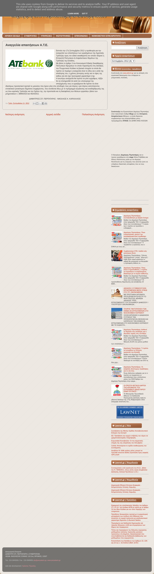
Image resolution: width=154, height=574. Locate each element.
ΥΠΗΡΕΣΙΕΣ (46, 36)
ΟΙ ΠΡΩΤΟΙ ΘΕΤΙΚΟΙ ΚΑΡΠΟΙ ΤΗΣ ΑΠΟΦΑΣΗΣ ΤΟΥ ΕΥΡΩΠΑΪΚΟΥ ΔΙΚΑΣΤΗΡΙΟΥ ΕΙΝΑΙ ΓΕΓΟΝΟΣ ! (135, 388)
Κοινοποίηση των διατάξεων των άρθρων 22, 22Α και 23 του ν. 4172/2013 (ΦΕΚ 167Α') (129, 542)
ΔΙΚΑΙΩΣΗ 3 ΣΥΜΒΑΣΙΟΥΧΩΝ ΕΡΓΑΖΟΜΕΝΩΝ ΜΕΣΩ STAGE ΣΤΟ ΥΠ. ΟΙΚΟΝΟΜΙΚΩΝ (135, 290)
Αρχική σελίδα (53, 114)
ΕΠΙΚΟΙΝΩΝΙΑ (81, 36)
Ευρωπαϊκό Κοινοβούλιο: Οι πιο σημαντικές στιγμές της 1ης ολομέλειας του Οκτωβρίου (127, 442)
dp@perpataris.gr (40, 560)
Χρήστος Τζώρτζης (29, 566)
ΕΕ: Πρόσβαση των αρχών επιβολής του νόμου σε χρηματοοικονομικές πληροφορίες (129, 437)
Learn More (73, 14)
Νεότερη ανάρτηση (14, 114)
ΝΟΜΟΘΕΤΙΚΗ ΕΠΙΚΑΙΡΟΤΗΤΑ (106, 36)
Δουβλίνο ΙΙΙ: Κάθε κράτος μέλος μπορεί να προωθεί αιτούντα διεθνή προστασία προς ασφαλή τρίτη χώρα (129, 452)
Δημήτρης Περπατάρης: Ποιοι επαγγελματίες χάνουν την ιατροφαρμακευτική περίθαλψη (135, 234)
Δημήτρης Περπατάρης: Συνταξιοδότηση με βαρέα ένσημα (136, 217)
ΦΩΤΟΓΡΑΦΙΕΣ (63, 36)
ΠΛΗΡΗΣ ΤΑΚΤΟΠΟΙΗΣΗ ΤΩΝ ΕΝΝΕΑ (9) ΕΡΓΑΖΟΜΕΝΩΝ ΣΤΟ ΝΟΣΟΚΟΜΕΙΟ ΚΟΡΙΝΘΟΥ (136, 311)
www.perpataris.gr (54, 560)
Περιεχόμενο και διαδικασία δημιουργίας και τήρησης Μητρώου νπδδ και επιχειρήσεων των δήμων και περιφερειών (128, 525)
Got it (85, 14)
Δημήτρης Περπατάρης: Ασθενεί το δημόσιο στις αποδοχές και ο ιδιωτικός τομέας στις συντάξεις (135, 331)
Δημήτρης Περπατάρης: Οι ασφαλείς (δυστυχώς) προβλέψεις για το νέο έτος (136, 369)
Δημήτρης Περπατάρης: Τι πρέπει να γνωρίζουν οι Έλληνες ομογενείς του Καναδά (136, 350)
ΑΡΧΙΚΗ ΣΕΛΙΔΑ (12, 36)
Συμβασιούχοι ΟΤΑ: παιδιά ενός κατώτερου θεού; (135, 252)
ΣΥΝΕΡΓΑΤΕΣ (30, 36)
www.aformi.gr (128, 73)
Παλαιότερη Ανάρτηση (93, 114)
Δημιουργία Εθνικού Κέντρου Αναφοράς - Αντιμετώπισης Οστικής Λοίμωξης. (126, 486)
